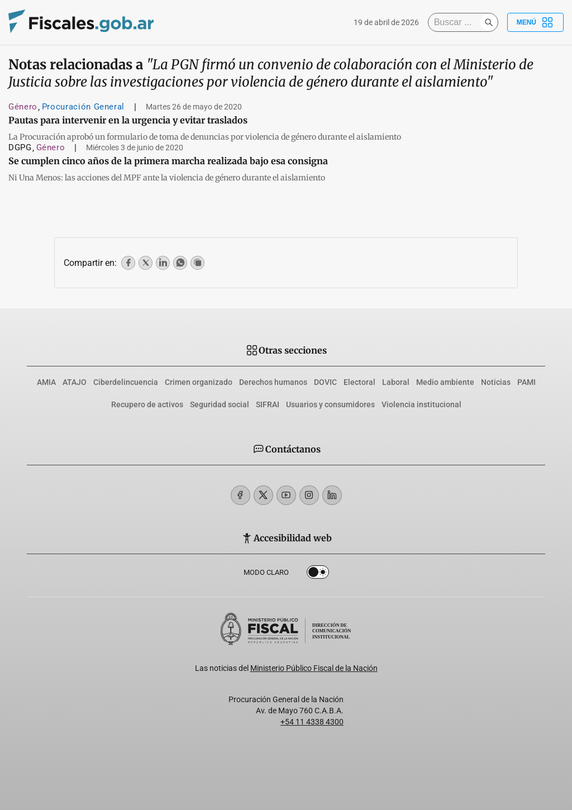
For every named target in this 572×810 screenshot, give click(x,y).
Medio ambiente (445, 382)
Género (22, 106)
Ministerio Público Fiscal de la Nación (314, 668)
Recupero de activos (147, 404)
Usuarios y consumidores (330, 404)
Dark (317, 574)
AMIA (46, 382)
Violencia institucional (421, 404)
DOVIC (325, 382)
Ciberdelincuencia (125, 382)
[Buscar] (457, 22)
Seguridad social (219, 404)
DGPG (20, 147)
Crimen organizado (198, 382)
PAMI (526, 382)
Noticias (496, 382)
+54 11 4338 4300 (312, 721)
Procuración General (83, 106)
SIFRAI (267, 404)
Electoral (359, 382)
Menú (535, 22)
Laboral (395, 382)
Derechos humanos (273, 382)
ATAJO (75, 382)
